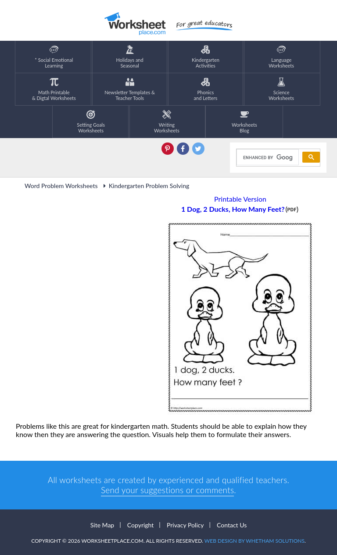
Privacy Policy (185, 525)
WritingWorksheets (166, 121)
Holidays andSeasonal (129, 56)
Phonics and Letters (206, 89)
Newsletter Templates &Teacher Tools (129, 89)
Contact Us (232, 525)
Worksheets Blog (244, 121)
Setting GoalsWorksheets (91, 121)
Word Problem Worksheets (61, 185)
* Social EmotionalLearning (54, 56)
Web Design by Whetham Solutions (254, 540)
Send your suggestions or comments (167, 490)
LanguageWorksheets (281, 56)
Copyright (140, 525)
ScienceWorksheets (281, 89)
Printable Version (240, 199)
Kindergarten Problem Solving (145, 185)
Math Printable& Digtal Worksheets (54, 89)
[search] (267, 157)
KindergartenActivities (205, 56)
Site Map (102, 525)
